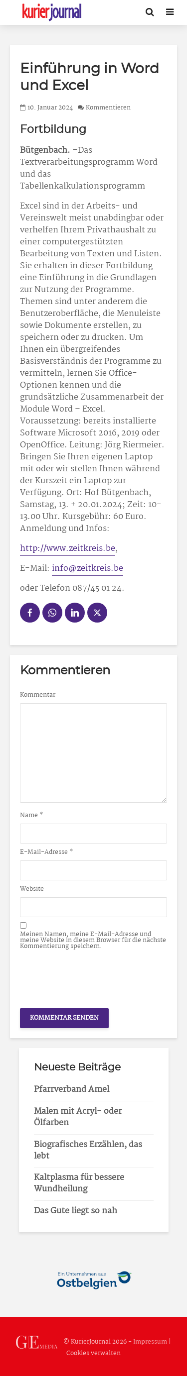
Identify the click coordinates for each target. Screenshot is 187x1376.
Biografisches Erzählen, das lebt (88, 1150)
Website (32, 889)
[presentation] (96, 976)
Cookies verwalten (93, 1353)
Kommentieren (108, 108)
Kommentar (37, 695)
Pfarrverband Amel (71, 1089)
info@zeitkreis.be (87, 568)
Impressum (150, 1342)
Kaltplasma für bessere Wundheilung (79, 1183)
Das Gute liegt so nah (75, 1211)
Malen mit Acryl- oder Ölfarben (78, 1117)
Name (31, 816)
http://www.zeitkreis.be (67, 548)
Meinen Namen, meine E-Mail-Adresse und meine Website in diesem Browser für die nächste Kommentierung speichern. (93, 941)
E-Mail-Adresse (46, 852)
